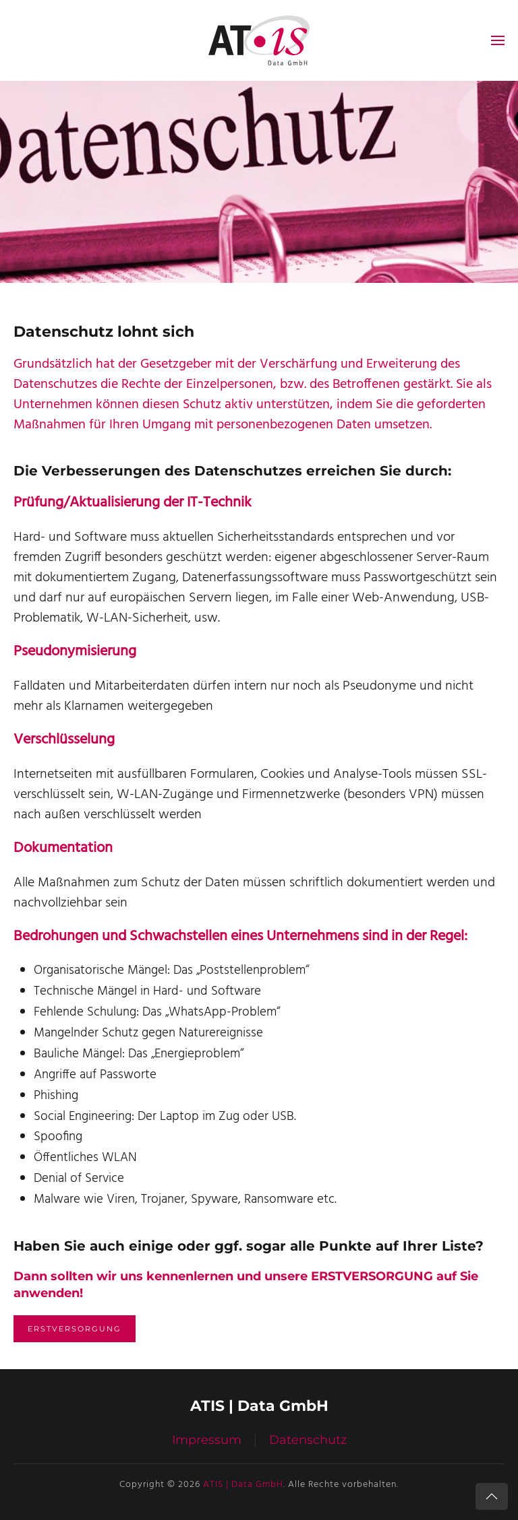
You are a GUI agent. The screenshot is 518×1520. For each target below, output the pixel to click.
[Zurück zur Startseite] (259, 40)
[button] (498, 40)
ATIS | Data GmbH (243, 1484)
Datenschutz (308, 1439)
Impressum (206, 1439)
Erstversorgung (74, 1328)
